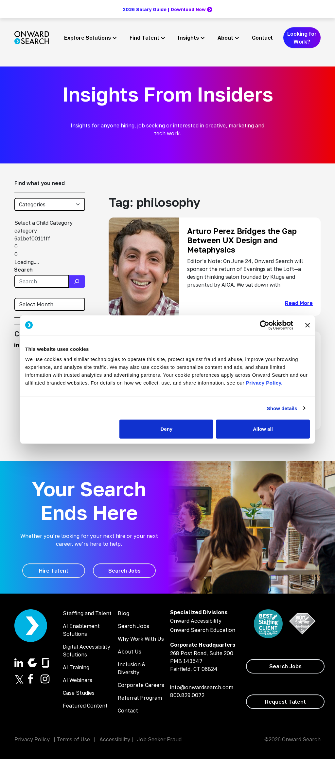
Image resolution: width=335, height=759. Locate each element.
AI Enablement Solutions (81, 630)
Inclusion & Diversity (131, 668)
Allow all (263, 429)
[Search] (77, 281)
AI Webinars (77, 680)
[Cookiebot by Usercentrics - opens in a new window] (264, 325)
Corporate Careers (141, 685)
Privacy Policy (32, 739)
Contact (262, 37)
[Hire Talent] (53, 570)
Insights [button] (188, 37)
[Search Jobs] (124, 570)
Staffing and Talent (87, 613)
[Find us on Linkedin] (16, 345)
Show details (282, 408)
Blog (123, 613)
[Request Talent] (285, 701)
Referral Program (140, 697)
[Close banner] (307, 325)
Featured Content (85, 705)
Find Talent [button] (144, 37)
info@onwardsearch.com (201, 687)
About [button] (225, 37)
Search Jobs (133, 626)
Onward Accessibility (195, 620)
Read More (299, 303)
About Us (129, 651)
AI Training (76, 667)
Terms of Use (73, 739)
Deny (167, 429)
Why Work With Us (141, 639)
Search (23, 269)
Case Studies (79, 693)
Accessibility (114, 739)
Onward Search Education (202, 630)
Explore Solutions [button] (87, 37)
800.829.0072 (187, 695)
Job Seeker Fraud (159, 739)
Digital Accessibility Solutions (86, 650)
